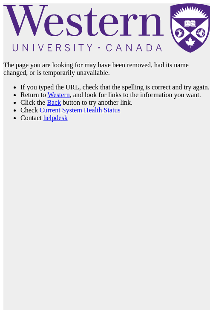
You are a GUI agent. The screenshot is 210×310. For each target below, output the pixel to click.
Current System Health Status (80, 110)
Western (59, 94)
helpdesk (55, 117)
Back (54, 102)
